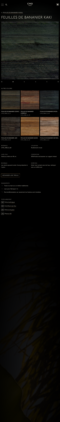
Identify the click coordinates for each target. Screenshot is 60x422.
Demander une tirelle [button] (10, 175)
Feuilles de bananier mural (12, 12)
